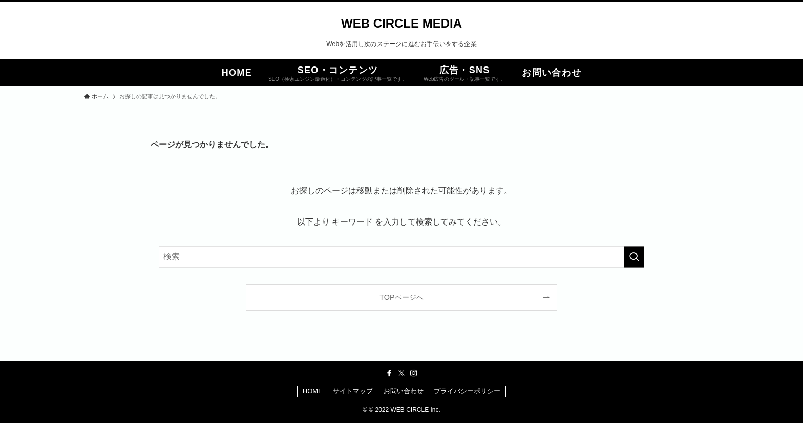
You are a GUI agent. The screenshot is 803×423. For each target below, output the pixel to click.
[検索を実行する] (634, 257)
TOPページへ (401, 297)
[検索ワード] (401, 257)
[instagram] (413, 373)
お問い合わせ (404, 391)
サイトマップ (353, 391)
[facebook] (389, 373)
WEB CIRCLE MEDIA (401, 23)
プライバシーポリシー (467, 391)
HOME (313, 391)
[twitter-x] (401, 373)
